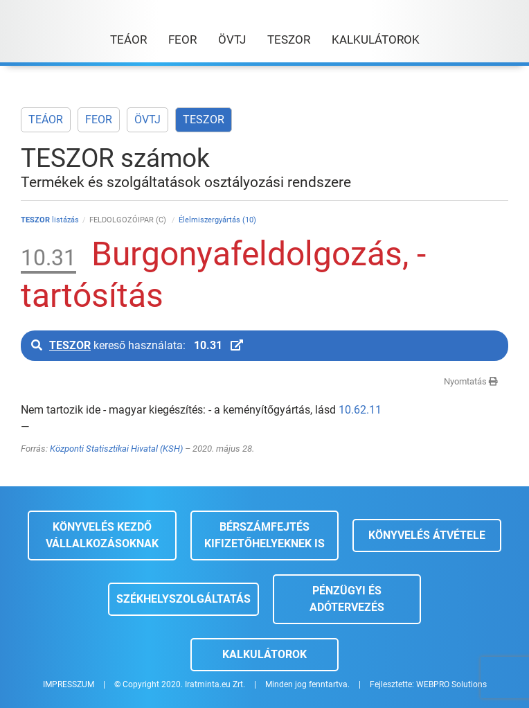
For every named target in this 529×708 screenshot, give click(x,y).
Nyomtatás (471, 381)
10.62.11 (360, 409)
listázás (50, 219)
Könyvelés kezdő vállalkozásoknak (102, 535)
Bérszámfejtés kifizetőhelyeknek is (264, 535)
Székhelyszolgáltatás (183, 598)
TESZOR (203, 119)
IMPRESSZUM (68, 684)
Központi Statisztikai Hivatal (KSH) (116, 448)
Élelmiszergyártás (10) (217, 219)
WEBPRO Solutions (451, 684)
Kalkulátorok (264, 654)
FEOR (98, 119)
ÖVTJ (147, 119)
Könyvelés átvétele (426, 535)
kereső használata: (137, 345)
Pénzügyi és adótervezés (347, 599)
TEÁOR (45, 119)
